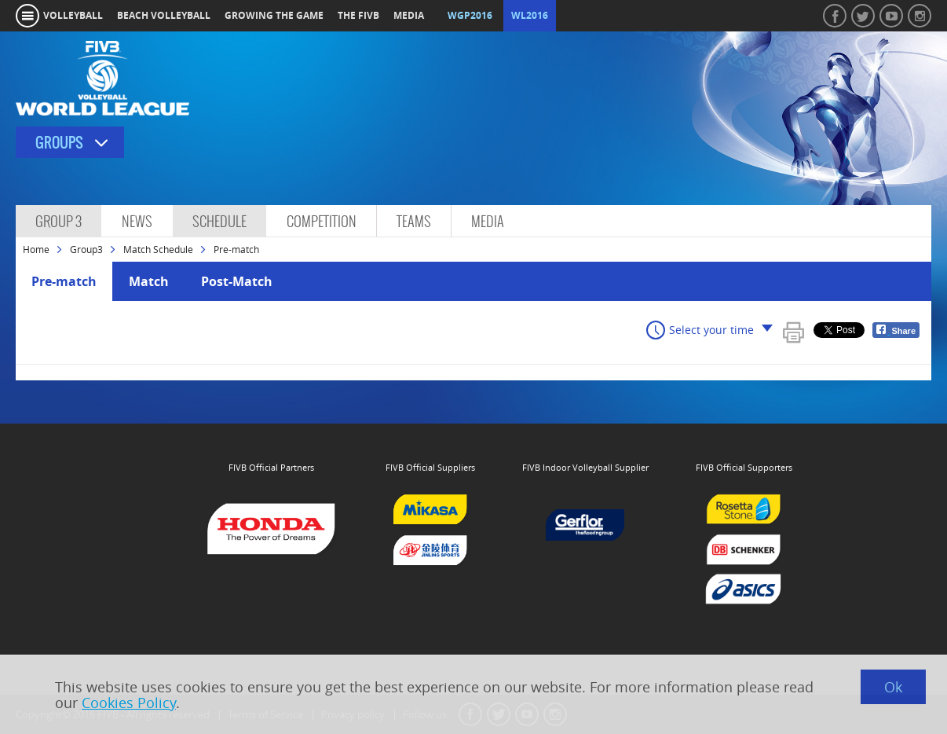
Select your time (711, 329)
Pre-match (64, 281)
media (408, 15)
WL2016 (529, 15)
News (137, 221)
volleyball (73, 15)
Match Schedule (158, 249)
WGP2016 (470, 15)
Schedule (219, 221)
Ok (893, 686)
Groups (59, 142)
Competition (321, 221)
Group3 (86, 249)
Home (36, 249)
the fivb (358, 15)
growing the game (274, 15)
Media (487, 221)
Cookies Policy (129, 702)
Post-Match (236, 281)
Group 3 (58, 221)
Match (149, 281)
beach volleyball (163, 15)
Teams (414, 221)
